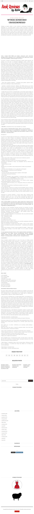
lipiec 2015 (3, 422)
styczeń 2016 (4, 415)
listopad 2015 (4, 418)
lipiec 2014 (3, 434)
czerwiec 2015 (4, 424)
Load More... (13, 452)
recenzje (16, 17)
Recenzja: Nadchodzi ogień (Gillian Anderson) (16, 366)
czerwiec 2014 (4, 436)
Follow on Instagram (19, 452)
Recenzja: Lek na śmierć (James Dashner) (26, 366)
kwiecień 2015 (4, 427)
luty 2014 (3, 440)
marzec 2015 (4, 429)
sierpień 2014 (4, 433)
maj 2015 (3, 426)
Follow (17, 384)
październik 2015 (4, 420)
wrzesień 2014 (4, 431)
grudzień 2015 (4, 417)
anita (12, 17)
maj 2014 (3, 438)
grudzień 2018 (4, 413)
